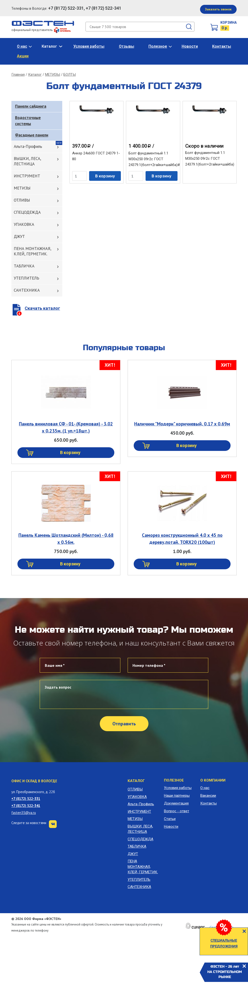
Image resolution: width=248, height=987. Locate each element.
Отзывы (126, 46)
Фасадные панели (31, 135)
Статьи (170, 819)
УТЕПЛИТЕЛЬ (26, 278)
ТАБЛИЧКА (24, 266)
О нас (22, 46)
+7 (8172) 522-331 (25, 798)
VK (53, 824)
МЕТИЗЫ (52, 74)
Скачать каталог (42, 308)
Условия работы (88, 46)
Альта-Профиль (28, 146)
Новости (190, 46)
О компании (212, 780)
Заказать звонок (218, 9)
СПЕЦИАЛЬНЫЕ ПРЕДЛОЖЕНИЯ (224, 943)
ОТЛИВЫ (22, 200)
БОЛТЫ (69, 74)
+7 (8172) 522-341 (25, 805)
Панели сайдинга (30, 106)
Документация (176, 803)
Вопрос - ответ (176, 811)
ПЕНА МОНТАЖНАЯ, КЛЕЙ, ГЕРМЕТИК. (32, 251)
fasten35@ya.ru (23, 812)
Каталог (49, 46)
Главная (18, 74)
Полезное (157, 46)
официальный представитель (41, 30)
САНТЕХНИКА (27, 290)
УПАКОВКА (24, 224)
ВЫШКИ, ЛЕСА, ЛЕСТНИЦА (27, 161)
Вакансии (208, 795)
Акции (23, 56)
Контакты (221, 46)
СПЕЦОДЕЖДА (27, 212)
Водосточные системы (28, 121)
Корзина (228, 22)
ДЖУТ (19, 236)
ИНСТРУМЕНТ (27, 176)
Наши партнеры (177, 795)
